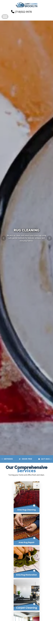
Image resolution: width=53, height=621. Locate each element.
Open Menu (5, 16)
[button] (49, 238)
